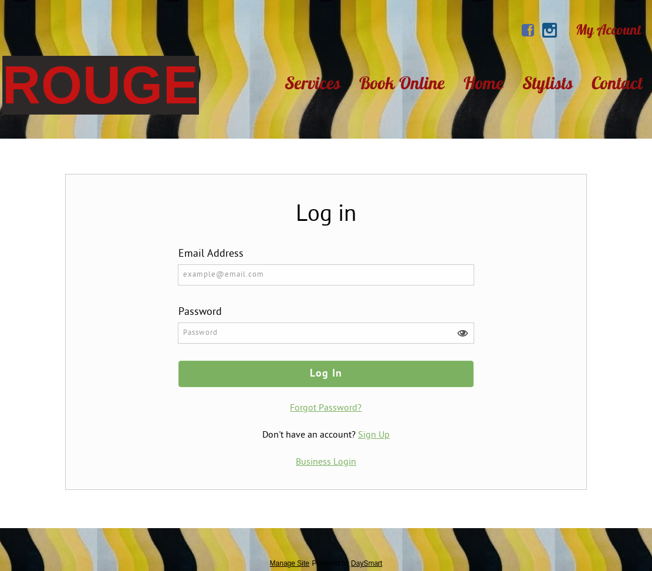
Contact (617, 83)
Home (484, 83)
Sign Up (374, 435)
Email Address (211, 254)
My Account (608, 29)
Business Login (326, 462)
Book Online (402, 83)
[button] (462, 333)
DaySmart (366, 563)
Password (200, 312)
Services (312, 83)
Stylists (547, 83)
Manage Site (289, 563)
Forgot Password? (326, 408)
